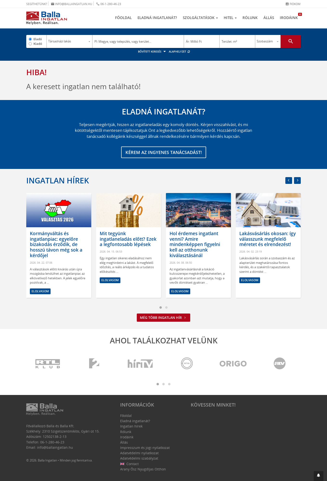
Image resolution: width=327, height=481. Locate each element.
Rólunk (250, 17)
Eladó (37, 39)
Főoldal (123, 17)
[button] (318, 476)
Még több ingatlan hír (163, 317)
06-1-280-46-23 (108, 4)
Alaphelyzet (179, 51)
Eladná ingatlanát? (157, 17)
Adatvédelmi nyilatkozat (139, 453)
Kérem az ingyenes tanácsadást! (163, 152)
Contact (129, 463)
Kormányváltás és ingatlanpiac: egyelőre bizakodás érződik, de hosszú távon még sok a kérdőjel (56, 244)
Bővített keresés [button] (152, 51)
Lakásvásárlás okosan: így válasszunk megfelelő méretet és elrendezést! (267, 239)
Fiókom (293, 4)
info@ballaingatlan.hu (71, 4)
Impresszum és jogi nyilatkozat (145, 447)
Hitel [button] (230, 17)
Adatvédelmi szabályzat (139, 458)
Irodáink (290, 16)
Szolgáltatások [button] (200, 17)
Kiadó (37, 43)
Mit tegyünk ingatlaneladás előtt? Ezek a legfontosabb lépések (128, 239)
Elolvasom (40, 291)
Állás (268, 17)
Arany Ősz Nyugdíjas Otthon (143, 469)
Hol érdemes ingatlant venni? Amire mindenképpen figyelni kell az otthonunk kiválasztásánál (195, 244)
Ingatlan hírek (57, 180)
